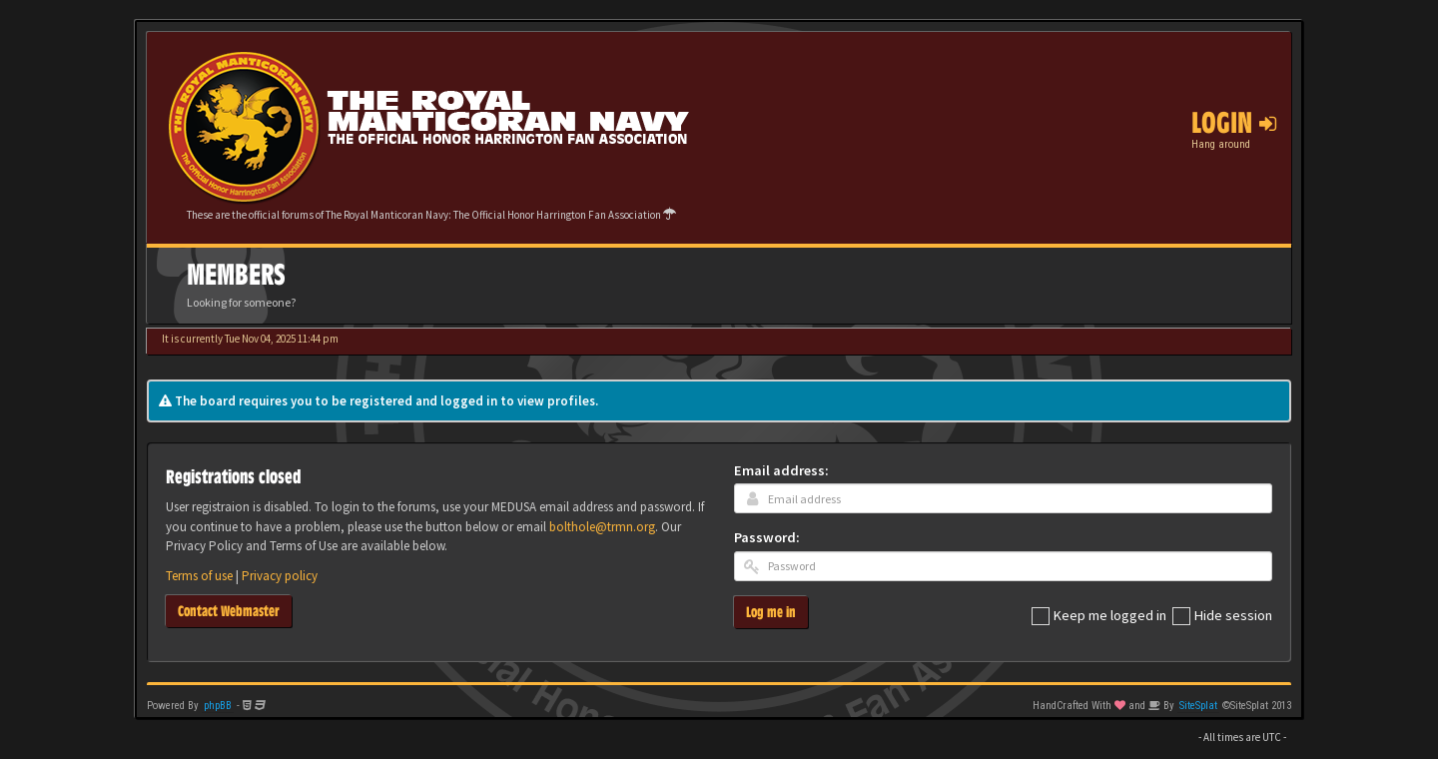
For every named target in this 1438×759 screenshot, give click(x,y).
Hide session (1222, 616)
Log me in (771, 611)
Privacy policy (280, 575)
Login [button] (1233, 123)
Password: (767, 537)
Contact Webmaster (229, 610)
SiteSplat (1198, 705)
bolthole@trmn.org (602, 526)
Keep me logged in (1099, 616)
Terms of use (199, 575)
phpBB (218, 705)
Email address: (781, 470)
